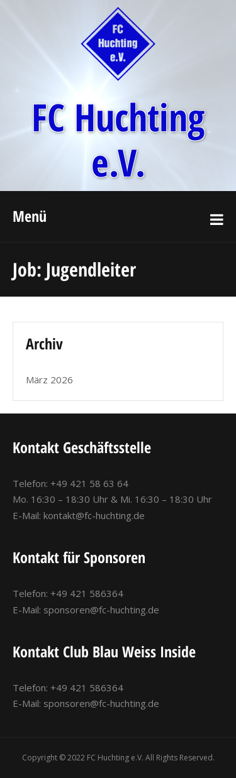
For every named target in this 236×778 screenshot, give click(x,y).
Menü (30, 215)
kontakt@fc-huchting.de (94, 515)
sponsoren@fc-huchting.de (101, 609)
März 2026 (49, 379)
